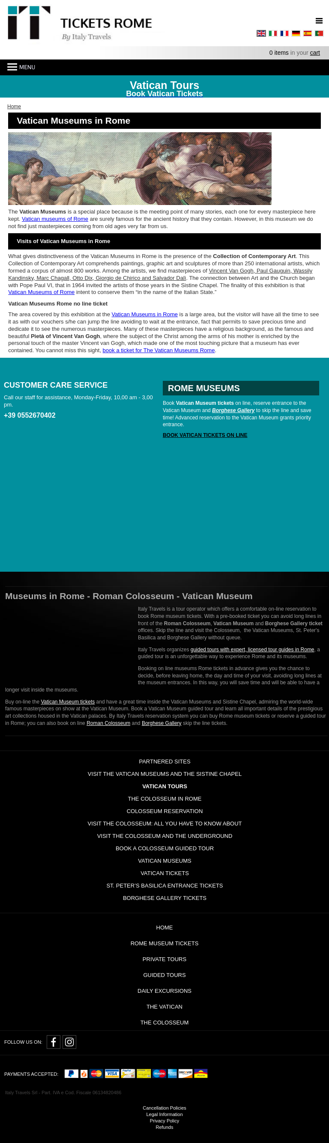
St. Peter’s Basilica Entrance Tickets (164, 885)
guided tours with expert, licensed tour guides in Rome (252, 650)
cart (315, 52)
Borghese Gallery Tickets (164, 898)
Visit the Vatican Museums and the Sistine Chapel (165, 774)
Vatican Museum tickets (68, 702)
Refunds (164, 1127)
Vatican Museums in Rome (145, 314)
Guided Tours (164, 975)
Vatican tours (164, 786)
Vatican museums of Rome (55, 219)
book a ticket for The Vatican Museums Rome (159, 350)
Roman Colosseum (108, 723)
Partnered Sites (164, 761)
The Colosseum (165, 1022)
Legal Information (165, 1114)
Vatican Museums (164, 861)
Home (164, 927)
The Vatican (164, 1006)
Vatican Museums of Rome (41, 292)
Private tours (164, 959)
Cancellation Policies (164, 1107)
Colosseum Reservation (165, 811)
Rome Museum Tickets (165, 943)
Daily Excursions (164, 991)
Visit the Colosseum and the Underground (165, 836)
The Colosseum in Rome (165, 799)
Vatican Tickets (165, 873)
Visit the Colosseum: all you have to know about (164, 823)
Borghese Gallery (162, 723)
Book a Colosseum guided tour (165, 848)
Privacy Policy (164, 1120)
